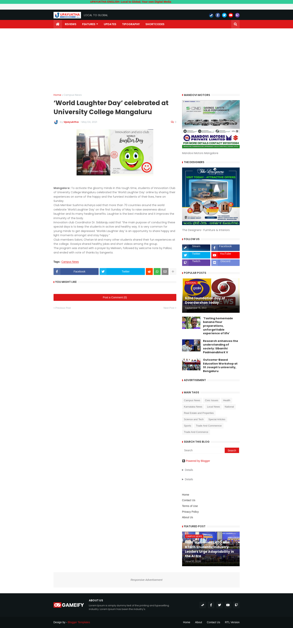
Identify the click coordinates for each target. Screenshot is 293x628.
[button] (235, 24)
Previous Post (63, 308)
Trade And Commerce (196, 432)
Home (57, 95)
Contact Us (188, 500)
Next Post (168, 308)
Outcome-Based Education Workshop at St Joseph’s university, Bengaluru (220, 365)
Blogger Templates (79, 622)
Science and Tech (194, 419)
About (198, 622)
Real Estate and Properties (199, 413)
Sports (187, 425)
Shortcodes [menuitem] (154, 24)
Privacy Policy (190, 511)
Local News (213, 406)
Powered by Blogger (196, 460)
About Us (187, 517)
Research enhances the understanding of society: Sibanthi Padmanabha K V (220, 346)
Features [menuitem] (88, 24)
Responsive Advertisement (146, 579)
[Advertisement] (147, 61)
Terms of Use (190, 506)
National (229, 406)
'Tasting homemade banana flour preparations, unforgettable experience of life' (218, 326)
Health (226, 400)
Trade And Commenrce (209, 425)
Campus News (73, 95)
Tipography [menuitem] (131, 24)
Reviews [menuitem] (70, 24)
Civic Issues (211, 400)
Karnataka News (193, 406)
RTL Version (232, 622)
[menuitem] (58, 24)
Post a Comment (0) (115, 297)
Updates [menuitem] (110, 24)
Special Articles (216, 419)
